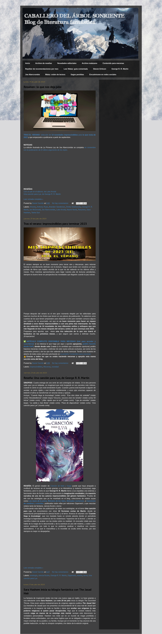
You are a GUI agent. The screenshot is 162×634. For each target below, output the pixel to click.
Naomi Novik (72, 210)
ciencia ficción (44, 575)
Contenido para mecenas (113, 63)
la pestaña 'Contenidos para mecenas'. (75, 354)
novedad (55, 367)
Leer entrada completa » (33, 199)
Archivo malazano (89, 63)
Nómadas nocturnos (75, 501)
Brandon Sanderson (57, 207)
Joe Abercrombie (32, 75)
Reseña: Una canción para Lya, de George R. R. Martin (56, 378)
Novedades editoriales (66, 63)
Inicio (27, 63)
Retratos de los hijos (57, 501)
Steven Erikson (99, 69)
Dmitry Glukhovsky (73, 207)
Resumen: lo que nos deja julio (42, 87)
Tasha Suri (35, 213)
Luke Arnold (61, 210)
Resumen (82, 210)
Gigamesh (72, 575)
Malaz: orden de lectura (55, 75)
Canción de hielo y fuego (61, 486)
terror (85, 575)
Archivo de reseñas (43, 63)
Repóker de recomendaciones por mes (41, 69)
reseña (79, 575)
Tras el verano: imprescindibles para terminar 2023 (55, 223)
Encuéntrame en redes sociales (102, 75)
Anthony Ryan (42, 207)
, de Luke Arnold (40, 192)
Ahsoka (33, 207)
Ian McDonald (35, 210)
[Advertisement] (60, 169)
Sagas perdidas (77, 75)
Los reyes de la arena (38, 501)
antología (33, 575)
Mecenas (47, 367)
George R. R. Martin (119, 69)
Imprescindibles (36, 367)
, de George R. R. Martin (42, 194)
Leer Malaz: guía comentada (76, 69)
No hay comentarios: (60, 203)
